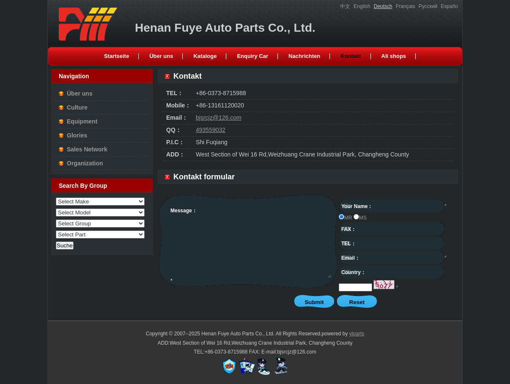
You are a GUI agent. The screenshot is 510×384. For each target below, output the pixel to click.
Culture (77, 107)
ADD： (175, 154)
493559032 (210, 129)
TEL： (174, 93)
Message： (183, 211)
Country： (353, 272)
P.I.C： (175, 142)
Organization (85, 163)
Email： (177, 117)
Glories (77, 135)
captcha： (353, 287)
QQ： (173, 129)
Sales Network (87, 149)
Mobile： (178, 105)
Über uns (80, 93)
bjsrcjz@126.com (218, 117)
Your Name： (357, 206)
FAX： (348, 229)
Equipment (82, 121)
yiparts (356, 334)
